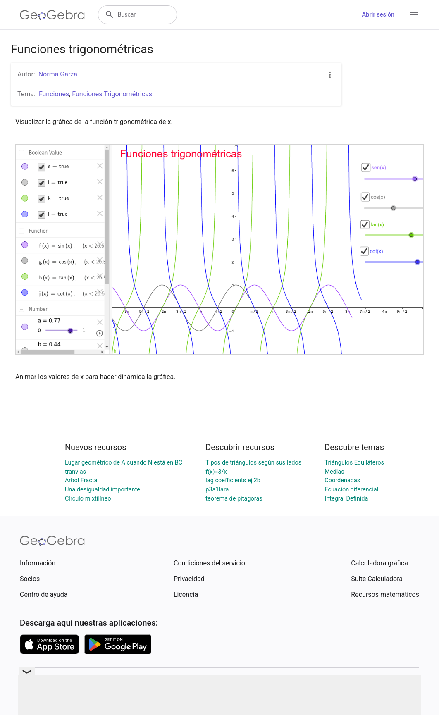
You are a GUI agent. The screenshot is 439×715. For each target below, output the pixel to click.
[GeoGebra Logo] (52, 15)
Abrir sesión (378, 14)
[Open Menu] (414, 15)
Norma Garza (57, 74)
